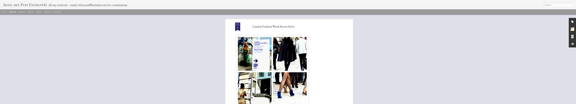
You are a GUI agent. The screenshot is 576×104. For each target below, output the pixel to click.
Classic (4, 12)
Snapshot (47, 12)
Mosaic (31, 12)
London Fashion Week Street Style (273, 21)
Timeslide (57, 12)
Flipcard (12, 12)
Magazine (22, 12)
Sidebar (39, 12)
